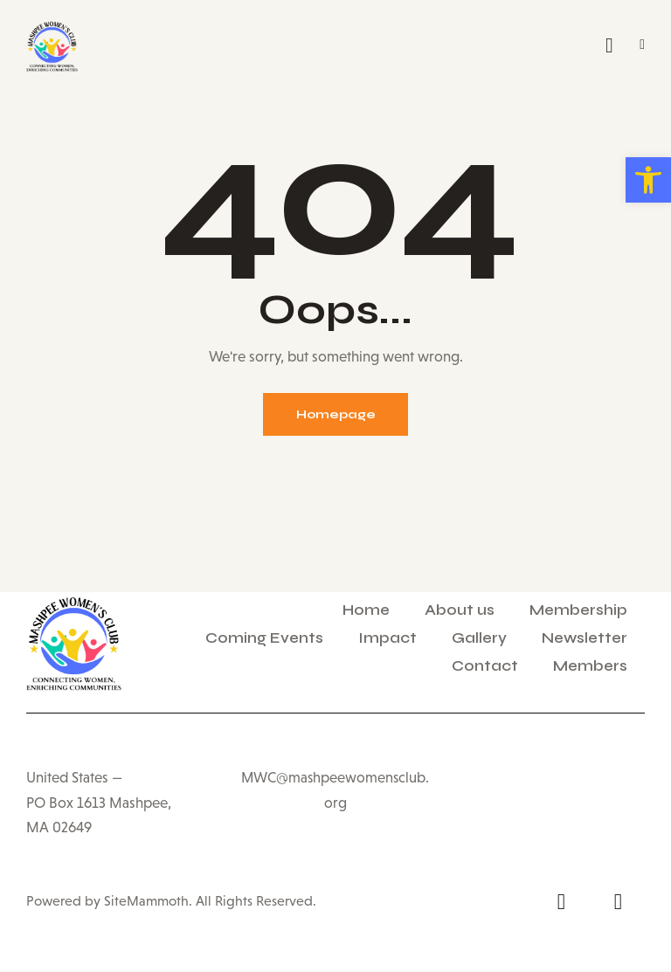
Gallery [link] (479, 639)
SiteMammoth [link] (144, 901)
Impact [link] (387, 639)
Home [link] (366, 611)
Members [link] (590, 667)
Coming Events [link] (264, 639)
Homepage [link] (336, 415)
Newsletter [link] (584, 639)
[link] (648, 180)
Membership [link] (578, 611)
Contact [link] (485, 667)
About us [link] (460, 611)
